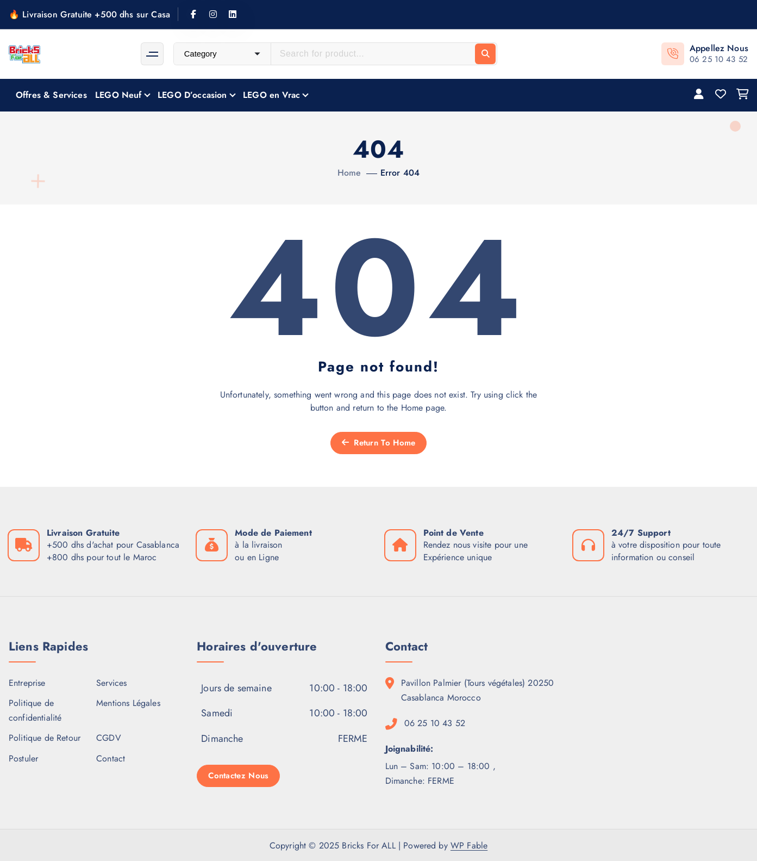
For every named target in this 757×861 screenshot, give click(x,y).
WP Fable (469, 845)
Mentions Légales (128, 703)
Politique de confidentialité (35, 710)
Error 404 (400, 172)
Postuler (23, 758)
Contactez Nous (238, 776)
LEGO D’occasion (192, 95)
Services (111, 683)
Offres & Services (51, 95)
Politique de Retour (44, 738)
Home (349, 172)
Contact (110, 758)
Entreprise (27, 683)
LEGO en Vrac (271, 95)
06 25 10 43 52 (719, 59)
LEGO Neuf (118, 95)
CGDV (108, 738)
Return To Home (379, 443)
